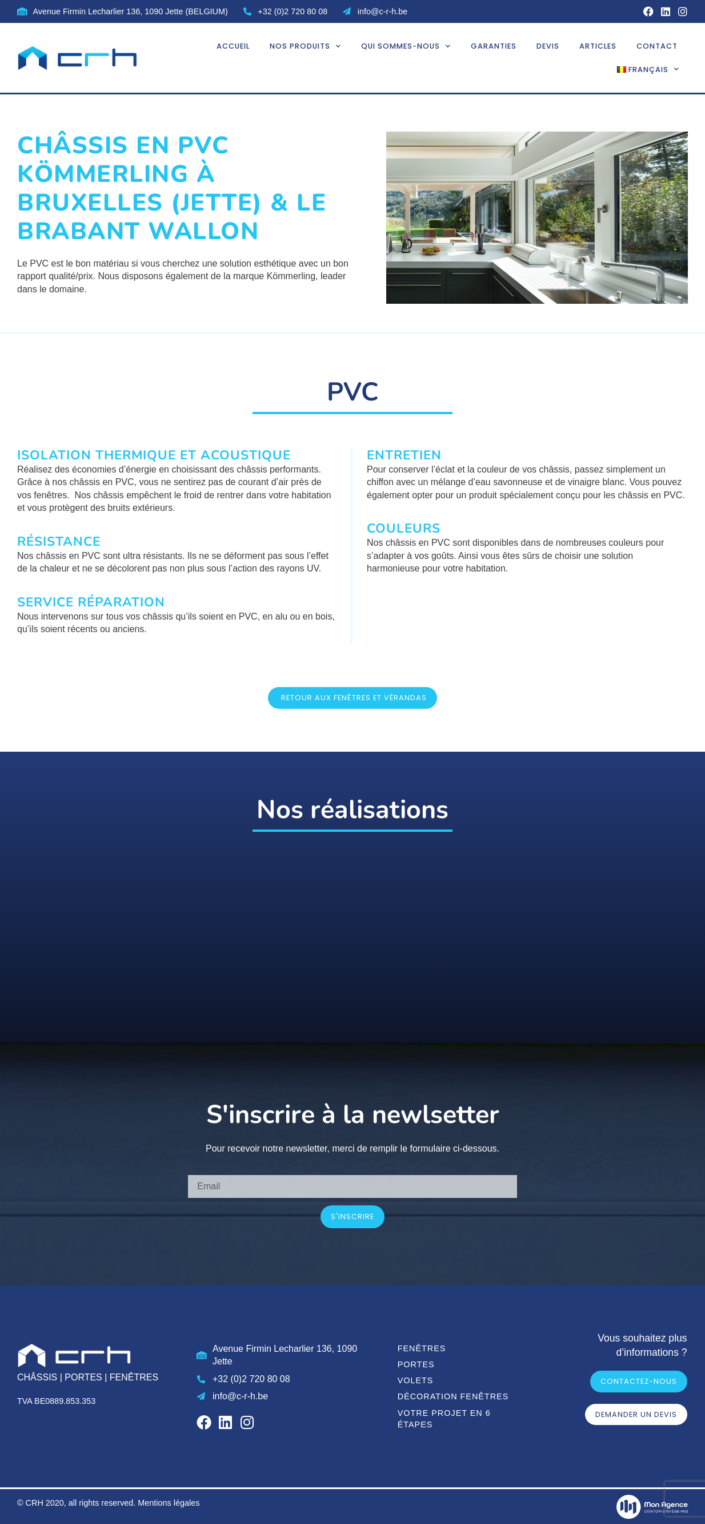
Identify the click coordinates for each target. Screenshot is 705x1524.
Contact (657, 45)
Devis (547, 45)
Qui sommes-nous (406, 46)
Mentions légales (168, 1502)
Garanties (493, 45)
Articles (597, 45)
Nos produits (305, 46)
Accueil (233, 45)
